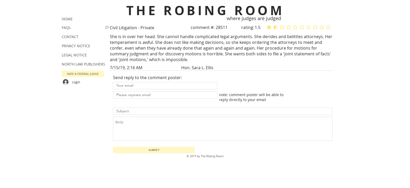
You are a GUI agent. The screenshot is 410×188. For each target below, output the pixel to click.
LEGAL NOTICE (74, 54)
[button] (154, 150)
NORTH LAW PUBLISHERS (83, 64)
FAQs (66, 27)
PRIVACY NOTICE (76, 45)
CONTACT (70, 36)
